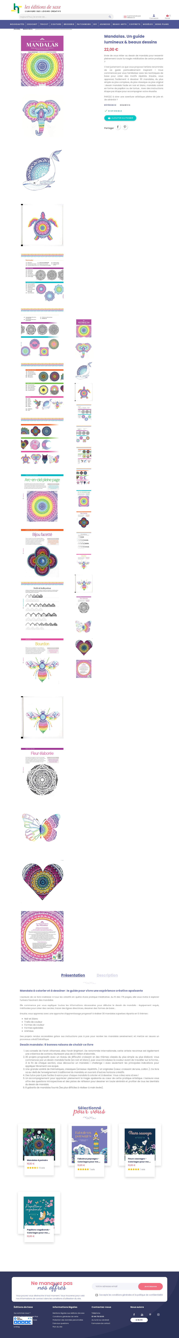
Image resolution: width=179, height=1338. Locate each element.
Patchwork (84, 24)
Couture (56, 24)
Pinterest (125, 129)
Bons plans (162, 24)
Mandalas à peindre (37, 1160)
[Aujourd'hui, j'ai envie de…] (66, 17)
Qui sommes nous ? (22, 1313)
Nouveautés (17, 24)
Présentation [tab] (73, 975)
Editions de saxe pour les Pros (26, 1316)
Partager (117, 129)
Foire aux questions (61, 1323)
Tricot (44, 24)
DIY (95, 24)
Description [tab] (107, 975)
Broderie (69, 24)
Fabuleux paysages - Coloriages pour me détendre (88, 1161)
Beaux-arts (120, 24)
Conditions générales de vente (65, 1316)
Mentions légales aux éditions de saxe (68, 1313)
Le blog (17, 1327)
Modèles (148, 24)
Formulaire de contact (101, 1323)
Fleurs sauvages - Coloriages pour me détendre (138, 1161)
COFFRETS (134, 24)
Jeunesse (105, 24)
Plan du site (57, 1327)
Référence (110, 105)
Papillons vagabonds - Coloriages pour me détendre (38, 1232)
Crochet (32, 24)
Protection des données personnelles (68, 1320)
